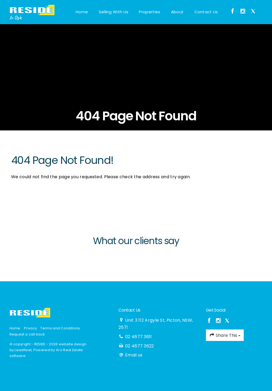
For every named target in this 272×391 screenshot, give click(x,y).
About (177, 12)
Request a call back (27, 334)
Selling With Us (114, 12)
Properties (149, 12)
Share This (225, 335)
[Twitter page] (253, 11)
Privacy (30, 328)
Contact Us (206, 12)
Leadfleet (23, 350)
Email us (133, 355)
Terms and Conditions (60, 328)
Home (82, 12)
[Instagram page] (243, 11)
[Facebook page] (233, 11)
